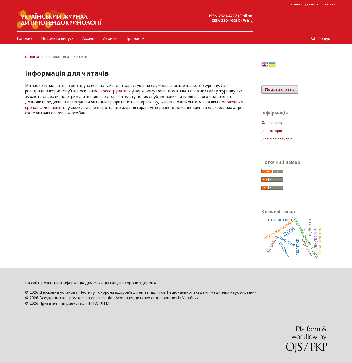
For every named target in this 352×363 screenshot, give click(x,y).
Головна (24, 38)
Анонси (110, 38)
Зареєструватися (303, 4)
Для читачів (271, 122)
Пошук (323, 38)
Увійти (330, 4)
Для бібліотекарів (276, 138)
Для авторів (271, 130)
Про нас (133, 38)
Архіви (88, 38)
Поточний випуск (57, 38)
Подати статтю (280, 89)
